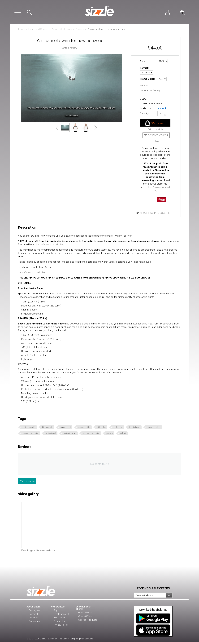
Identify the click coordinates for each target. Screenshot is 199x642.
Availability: (145, 108)
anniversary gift (28, 427)
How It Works (84, 613)
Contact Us (59, 621)
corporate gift (65, 427)
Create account (61, 614)
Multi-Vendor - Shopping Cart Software (75, 639)
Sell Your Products (87, 620)
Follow (156, 141)
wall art (123, 433)
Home (21, 29)
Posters (79, 29)
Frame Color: (147, 78)
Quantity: (144, 113)
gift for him (117, 427)
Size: (143, 61)
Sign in (57, 610)
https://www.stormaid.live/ (50, 244)
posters (109, 433)
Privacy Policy (60, 625)
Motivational (50, 433)
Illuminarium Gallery (150, 90)
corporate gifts (84, 427)
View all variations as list (155, 213)
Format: (144, 67)
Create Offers (84, 616)
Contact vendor (156, 135)
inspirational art (153, 427)
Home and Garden (38, 29)
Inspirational (134, 427)
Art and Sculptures (62, 29)
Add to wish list (156, 129)
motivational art (69, 433)
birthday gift (47, 427)
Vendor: (144, 85)
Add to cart (158, 122)
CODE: (143, 98)
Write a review (69, 47)
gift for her (101, 427)
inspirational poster (30, 433)
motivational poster (91, 433)
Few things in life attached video (38, 550)
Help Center (59, 618)
